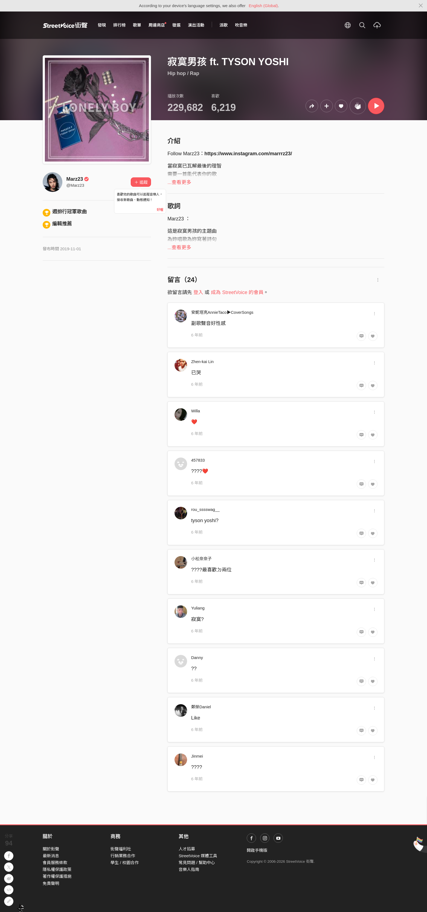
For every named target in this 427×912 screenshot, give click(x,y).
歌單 (137, 25)
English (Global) (263, 5)
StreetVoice (65, 25)
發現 (102, 25)
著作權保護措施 (57, 876)
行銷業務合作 (123, 855)
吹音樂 (241, 25)
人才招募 (187, 849)
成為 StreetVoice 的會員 (237, 292)
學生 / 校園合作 (125, 862)
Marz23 (77, 179)
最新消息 (51, 855)
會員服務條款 (55, 862)
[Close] (421, 5)
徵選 (176, 25)
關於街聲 (51, 849)
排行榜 (119, 25)
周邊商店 (158, 25)
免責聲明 (51, 883)
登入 (198, 292)
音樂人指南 (189, 869)
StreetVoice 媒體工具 (198, 855)
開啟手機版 (257, 850)
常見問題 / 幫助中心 (197, 862)
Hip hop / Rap (183, 73)
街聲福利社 (121, 849)
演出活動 (196, 25)
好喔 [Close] (160, 210)
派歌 (223, 25)
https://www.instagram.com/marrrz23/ (248, 153)
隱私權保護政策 (57, 869)
